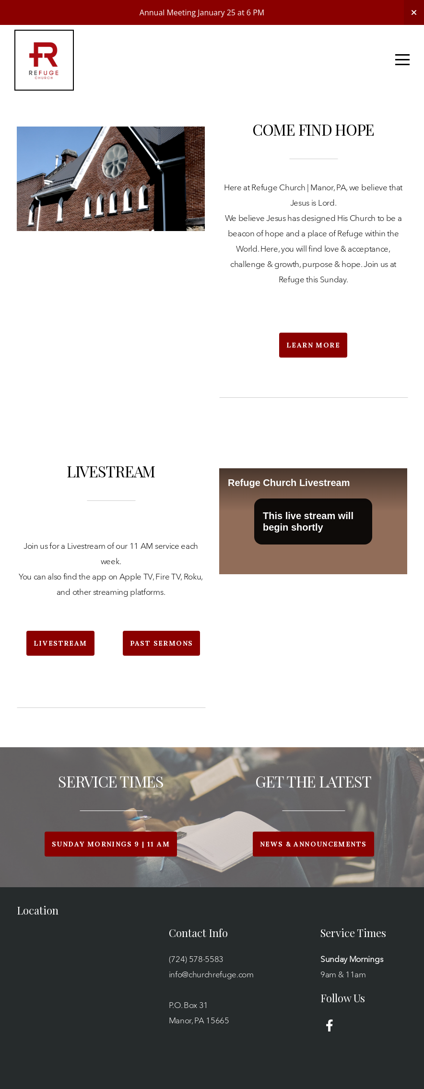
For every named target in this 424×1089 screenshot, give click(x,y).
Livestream (60, 643)
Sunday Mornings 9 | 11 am (111, 844)
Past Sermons (161, 643)
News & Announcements (313, 844)
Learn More (313, 345)
